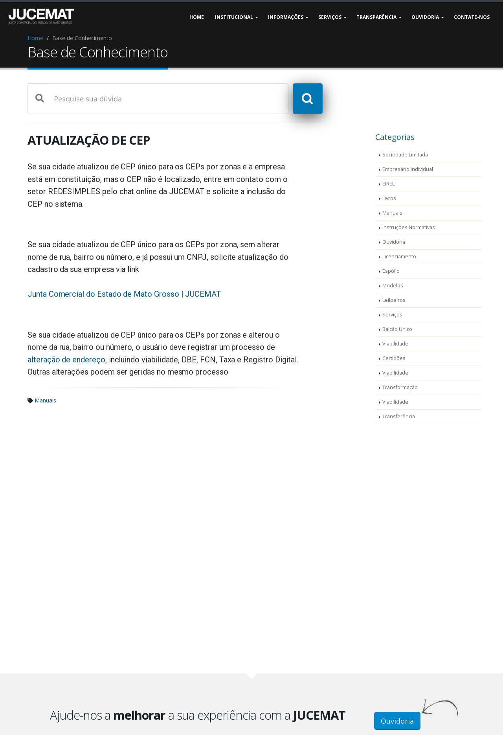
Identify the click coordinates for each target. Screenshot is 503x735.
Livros (389, 198)
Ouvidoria (393, 242)
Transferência (398, 416)
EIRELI (389, 183)
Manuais (45, 400)
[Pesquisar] (307, 98)
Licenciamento (399, 256)
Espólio (391, 271)
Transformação (400, 387)
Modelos (392, 285)
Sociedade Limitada (405, 154)
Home (35, 38)
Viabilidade (395, 343)
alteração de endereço (66, 359)
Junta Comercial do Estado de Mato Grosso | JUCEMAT (124, 294)
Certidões (394, 358)
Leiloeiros (394, 300)
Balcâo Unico (397, 329)
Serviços (392, 314)
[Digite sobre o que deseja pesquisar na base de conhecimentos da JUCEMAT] (168, 99)
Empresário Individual (407, 169)
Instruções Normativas (408, 227)
